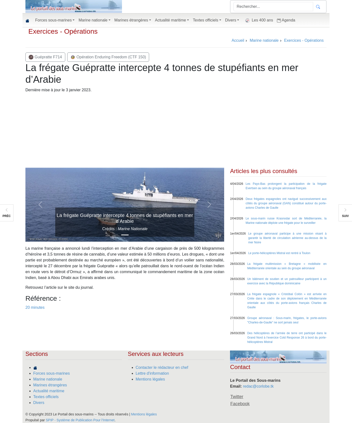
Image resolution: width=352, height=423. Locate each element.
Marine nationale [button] (92, 20)
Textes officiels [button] (205, 20)
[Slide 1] (125, 235)
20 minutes (34, 307)
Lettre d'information (152, 373)
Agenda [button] (286, 20)
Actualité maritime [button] (170, 20)
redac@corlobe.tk (258, 386)
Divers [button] (230, 20)
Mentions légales (150, 379)
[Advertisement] (176, 131)
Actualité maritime (48, 391)
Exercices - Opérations (63, 31)
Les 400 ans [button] (258, 20)
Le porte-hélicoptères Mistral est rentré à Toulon (279, 253)
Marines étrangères (50, 385)
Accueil (237, 40)
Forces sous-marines (51, 373)
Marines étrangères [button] (131, 20)
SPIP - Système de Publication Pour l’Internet (80, 420)
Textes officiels (46, 397)
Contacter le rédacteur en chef (162, 367)
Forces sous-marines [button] (53, 20)
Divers (38, 403)
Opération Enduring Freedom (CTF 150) (108, 57)
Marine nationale (47, 379)
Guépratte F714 (45, 57)
